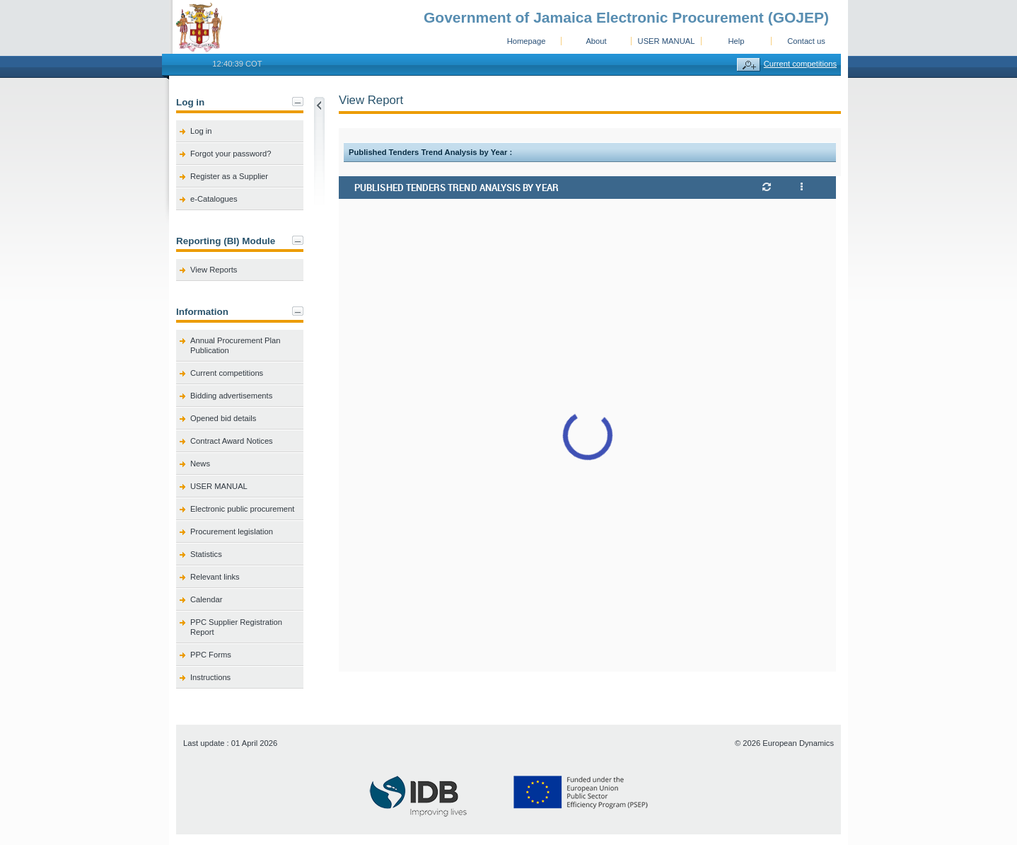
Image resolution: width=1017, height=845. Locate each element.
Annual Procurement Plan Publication (235, 345)
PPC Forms (210, 654)
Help (736, 41)
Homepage (526, 41)
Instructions (210, 677)
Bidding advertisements (231, 395)
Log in (200, 131)
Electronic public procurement (242, 509)
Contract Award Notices (231, 441)
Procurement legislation (231, 531)
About (596, 41)
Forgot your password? (230, 153)
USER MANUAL (666, 41)
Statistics (206, 554)
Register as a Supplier (229, 176)
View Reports (213, 269)
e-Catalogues (214, 199)
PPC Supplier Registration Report (236, 627)
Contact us (806, 41)
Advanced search (748, 64)
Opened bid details (223, 418)
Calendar (206, 599)
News (200, 463)
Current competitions (800, 63)
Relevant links (215, 577)
